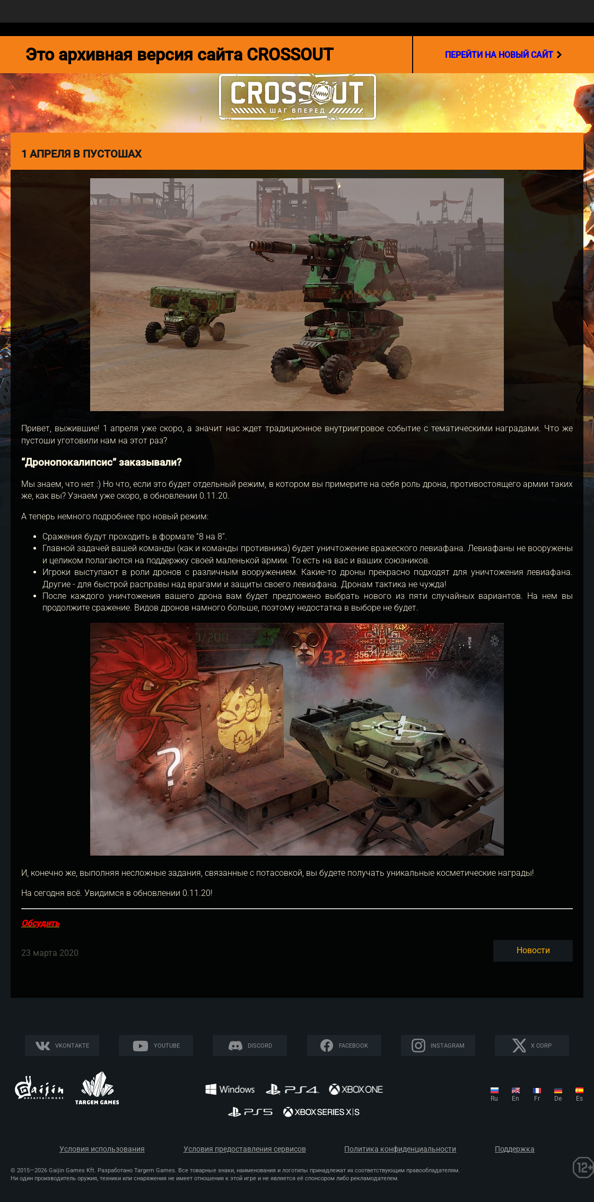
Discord (260, 1045)
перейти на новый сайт (503, 55)
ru (494, 1098)
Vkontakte (72, 1045)
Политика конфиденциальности (400, 1149)
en (515, 1098)
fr (537, 1098)
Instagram (448, 1045)
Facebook (353, 1045)
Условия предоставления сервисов (245, 1149)
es (579, 1098)
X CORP (541, 1045)
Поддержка (515, 1149)
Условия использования (102, 1149)
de (558, 1098)
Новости (533, 950)
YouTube (167, 1045)
